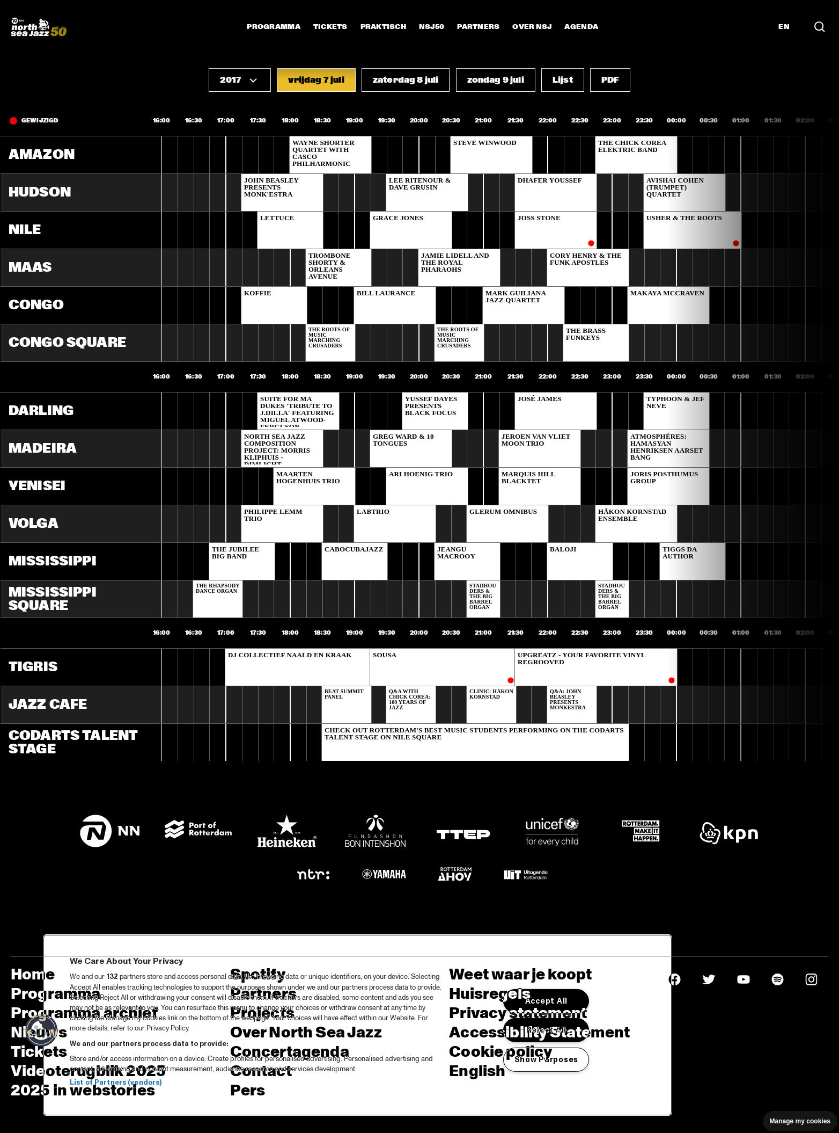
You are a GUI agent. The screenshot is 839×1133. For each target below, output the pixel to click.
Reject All (546, 1030)
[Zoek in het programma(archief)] (819, 26)
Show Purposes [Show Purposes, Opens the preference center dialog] (546, 1059)
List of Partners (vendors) (115, 1082)
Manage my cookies (800, 1121)
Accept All (546, 1001)
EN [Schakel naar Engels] (784, 27)
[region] (357, 1025)
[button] (240, 80)
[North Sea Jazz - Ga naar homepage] (39, 26)
